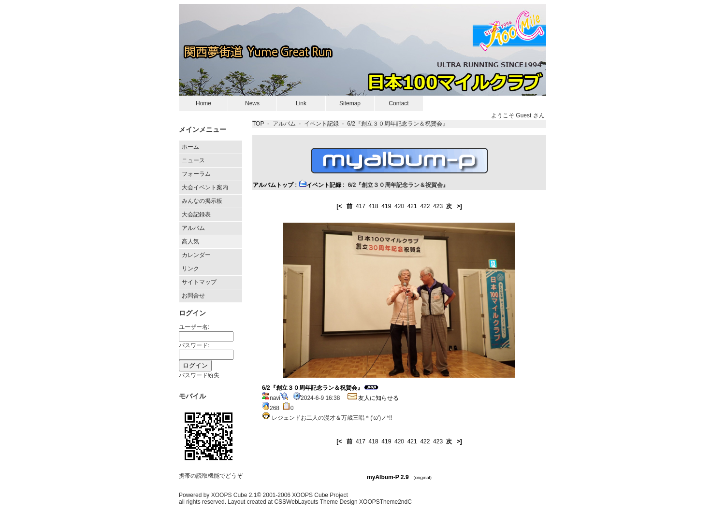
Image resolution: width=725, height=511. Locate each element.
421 (412, 206)
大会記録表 (196, 214)
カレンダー (196, 255)
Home (203, 103)
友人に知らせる (373, 398)
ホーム (190, 146)
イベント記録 (321, 123)
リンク (190, 268)
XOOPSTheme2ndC (385, 501)
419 (386, 206)
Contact (398, 103)
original (422, 477)
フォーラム (196, 173)
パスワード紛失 (199, 375)
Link (301, 103)
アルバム (193, 228)
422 (425, 206)
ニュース (193, 160)
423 (438, 206)
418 (373, 206)
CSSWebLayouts (296, 501)
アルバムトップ (273, 185)
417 (360, 206)
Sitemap (350, 103)
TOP (258, 123)
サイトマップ (199, 282)
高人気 (190, 241)
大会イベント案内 (205, 187)
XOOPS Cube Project (320, 495)
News (252, 103)
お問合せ (193, 295)
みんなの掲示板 (202, 201)
